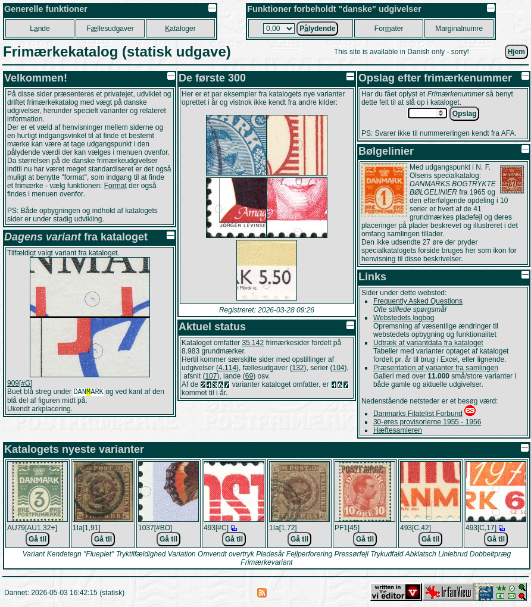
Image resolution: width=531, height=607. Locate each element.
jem (516, 52)
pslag (464, 113)
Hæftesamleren (397, 430)
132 (298, 368)
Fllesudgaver (109, 28)
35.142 (253, 343)
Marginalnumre (459, 28)
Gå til (37, 539)
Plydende (317, 28)
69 (249, 376)
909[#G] (20, 383)
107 (211, 376)
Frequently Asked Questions (418, 301)
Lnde (39, 28)
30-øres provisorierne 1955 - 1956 (427, 422)
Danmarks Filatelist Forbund (418, 413)
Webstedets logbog (404, 318)
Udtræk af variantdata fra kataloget (428, 343)
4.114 (227, 368)
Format (115, 186)
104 (339, 368)
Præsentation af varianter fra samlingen (435, 368)
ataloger (180, 28)
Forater (389, 28)
